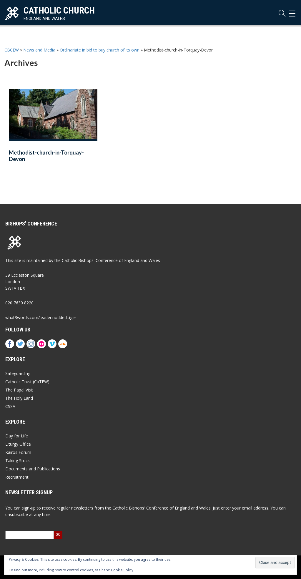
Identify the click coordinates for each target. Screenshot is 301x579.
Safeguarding (17, 373)
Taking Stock (17, 460)
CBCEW (11, 50)
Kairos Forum (18, 452)
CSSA (10, 406)
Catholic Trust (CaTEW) (27, 381)
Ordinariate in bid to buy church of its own (99, 50)
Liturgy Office (18, 444)
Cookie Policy (122, 570)
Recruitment (17, 477)
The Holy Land (19, 398)
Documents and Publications (32, 469)
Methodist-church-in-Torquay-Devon (46, 155)
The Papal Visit (19, 390)
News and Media (39, 50)
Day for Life (16, 436)
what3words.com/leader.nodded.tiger (40, 317)
